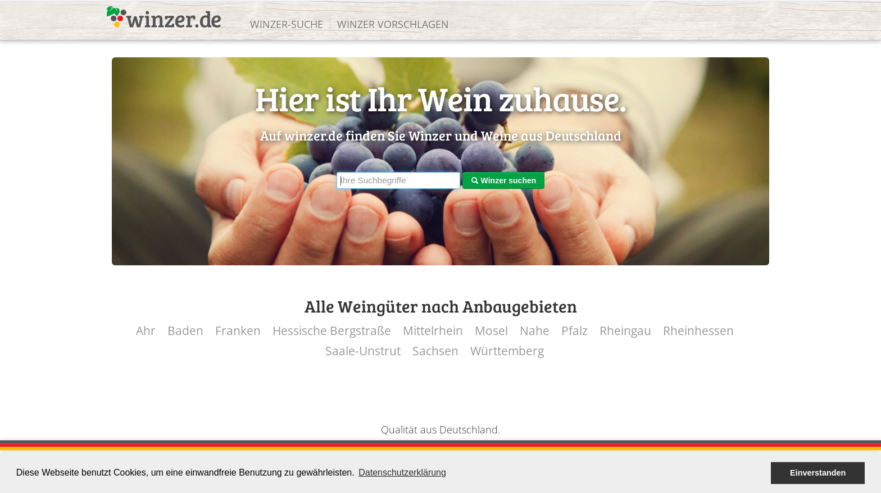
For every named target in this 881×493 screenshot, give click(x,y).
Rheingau (625, 331)
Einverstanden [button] (818, 472)
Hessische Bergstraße (332, 331)
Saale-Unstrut (363, 351)
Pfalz (574, 331)
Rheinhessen (698, 331)
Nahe (535, 331)
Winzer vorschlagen (393, 24)
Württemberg (507, 351)
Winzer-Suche (286, 24)
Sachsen (435, 351)
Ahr (146, 331)
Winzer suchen (504, 180)
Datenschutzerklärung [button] (402, 472)
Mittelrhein (433, 331)
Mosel (491, 331)
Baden (185, 331)
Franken (238, 331)
